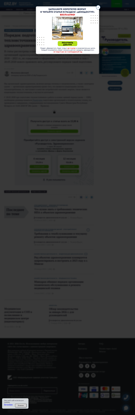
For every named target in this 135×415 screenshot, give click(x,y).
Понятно (21, 405)
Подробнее (8, 405)
